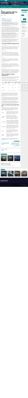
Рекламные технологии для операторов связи (24, 24)
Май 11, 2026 (17, 174)
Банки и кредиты (10, 7)
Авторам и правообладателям (22, 184)
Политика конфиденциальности (24, 185)
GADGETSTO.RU (4, 2)
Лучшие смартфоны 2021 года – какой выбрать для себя (9, 12)
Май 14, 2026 (3, 174)
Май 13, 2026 (10, 174)
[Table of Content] (10, 18)
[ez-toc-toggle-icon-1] (10, 18)
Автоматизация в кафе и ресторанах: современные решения (24, 31)
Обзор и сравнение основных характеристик (6, 20)
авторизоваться (12, 165)
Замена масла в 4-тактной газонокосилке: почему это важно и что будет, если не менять (24, 27)
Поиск (22, 15)
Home (18, 184)
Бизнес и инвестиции (4, 7)
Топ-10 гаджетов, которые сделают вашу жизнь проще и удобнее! (5, 143)
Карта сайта (26, 184)
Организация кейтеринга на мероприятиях (23, 34)
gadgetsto (6, 149)
